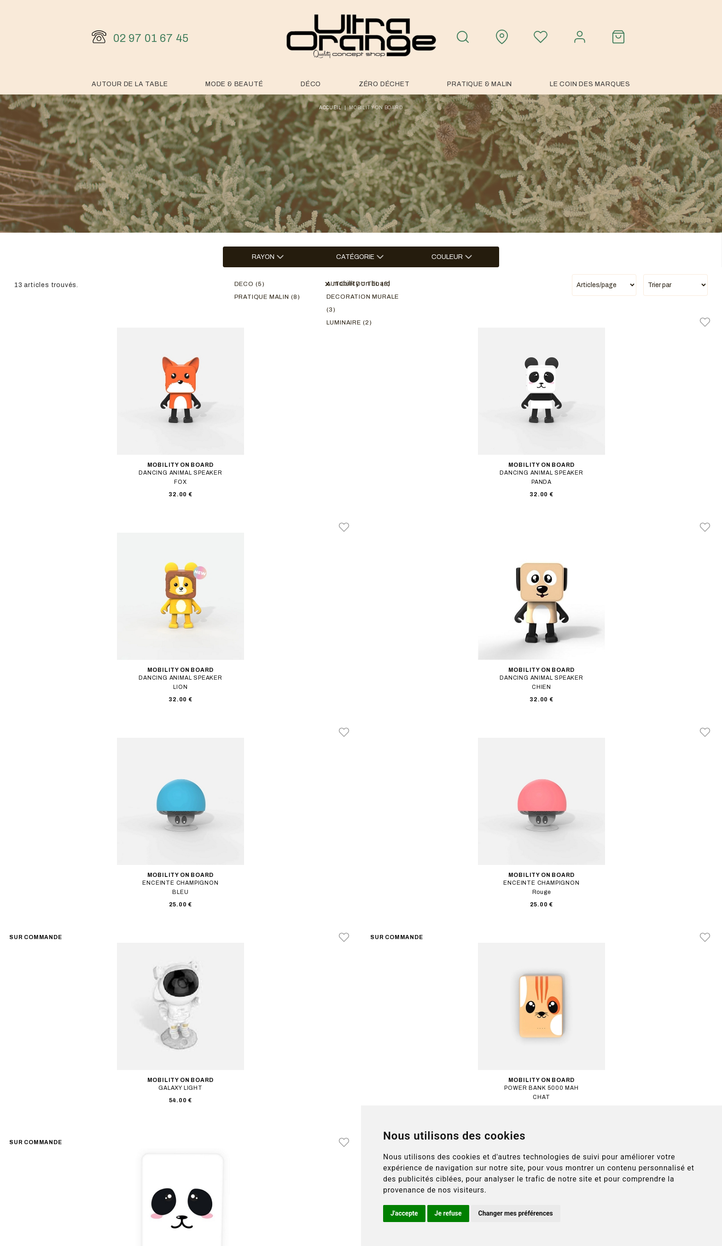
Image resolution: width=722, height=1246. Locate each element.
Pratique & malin (479, 84)
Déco (311, 84)
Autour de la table (130, 84)
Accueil (330, 107)
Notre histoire (526, 1092)
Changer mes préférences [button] (515, 1213)
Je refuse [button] (448, 1213)
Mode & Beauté (234, 84)
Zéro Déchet (384, 84)
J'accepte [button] (404, 1213)
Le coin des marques (590, 84)
